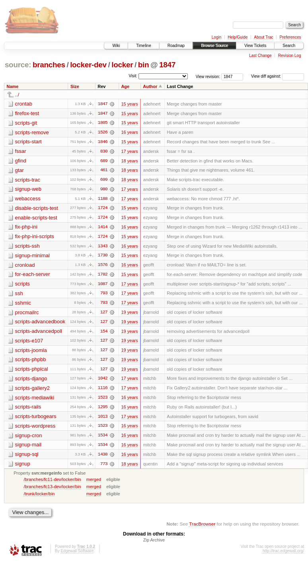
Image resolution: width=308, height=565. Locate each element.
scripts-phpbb (30, 362)
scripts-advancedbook (40, 323)
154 (103, 333)
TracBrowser (202, 527)
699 (103, 180)
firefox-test (27, 113)
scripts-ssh (27, 247)
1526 (102, 132)
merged (93, 482)
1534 (102, 438)
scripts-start (28, 142)
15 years (129, 104)
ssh (19, 295)
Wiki (116, 45)
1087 (102, 285)
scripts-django (31, 381)
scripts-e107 (29, 343)
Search (289, 45)
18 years (129, 161)
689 (103, 161)
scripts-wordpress (35, 429)
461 (103, 171)
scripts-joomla (31, 352)
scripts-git (26, 123)
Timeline (143, 45)
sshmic (23, 304)
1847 (167, 65)
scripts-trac (28, 180)
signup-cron (28, 438)
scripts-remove (32, 132)
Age (125, 86)
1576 (102, 266)
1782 (102, 276)
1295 (102, 410)
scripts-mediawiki (35, 400)
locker (122, 65)
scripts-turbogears (36, 419)
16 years (129, 132)
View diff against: (277, 76)
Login (216, 37)
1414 (102, 228)
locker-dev (88, 65)
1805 (102, 123)
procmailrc (27, 314)
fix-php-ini (26, 228)
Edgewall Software (77, 554)
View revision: (208, 76)
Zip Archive (154, 543)
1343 (102, 247)
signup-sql (27, 457)
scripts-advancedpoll (38, 333)
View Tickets (255, 45)
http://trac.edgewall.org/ (283, 554)
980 (103, 190)
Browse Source (214, 45)
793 (103, 295)
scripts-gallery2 (32, 390)
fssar (20, 151)
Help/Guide (238, 37)
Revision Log (289, 55)
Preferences (290, 37)
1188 (102, 199)
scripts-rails (28, 410)
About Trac (263, 37)
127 (103, 314)
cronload (25, 266)
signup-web (28, 190)
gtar (19, 171)
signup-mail (28, 448)
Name (13, 86)
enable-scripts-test (36, 218)
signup (22, 467)
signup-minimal (32, 257)
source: (18, 65)
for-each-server (32, 276)
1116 (102, 390)
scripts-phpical (31, 371)
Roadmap (176, 45)
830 (103, 152)
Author (150, 86)
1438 (102, 457)
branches (49, 65)
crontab (23, 104)
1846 (102, 142)
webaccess (28, 199)
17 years (129, 151)
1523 (102, 400)
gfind (20, 161)
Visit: (133, 76)
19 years (129, 314)
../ (17, 95)
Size (74, 86)
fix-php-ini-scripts (34, 237)
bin (143, 65)
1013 (102, 419)
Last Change (260, 55)
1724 (102, 209)
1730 (102, 257)
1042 (102, 381)
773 (103, 467)
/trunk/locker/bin (39, 497)
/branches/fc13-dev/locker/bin (52, 489)
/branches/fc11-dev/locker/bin (52, 482)
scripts (22, 285)
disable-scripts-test (36, 209)
